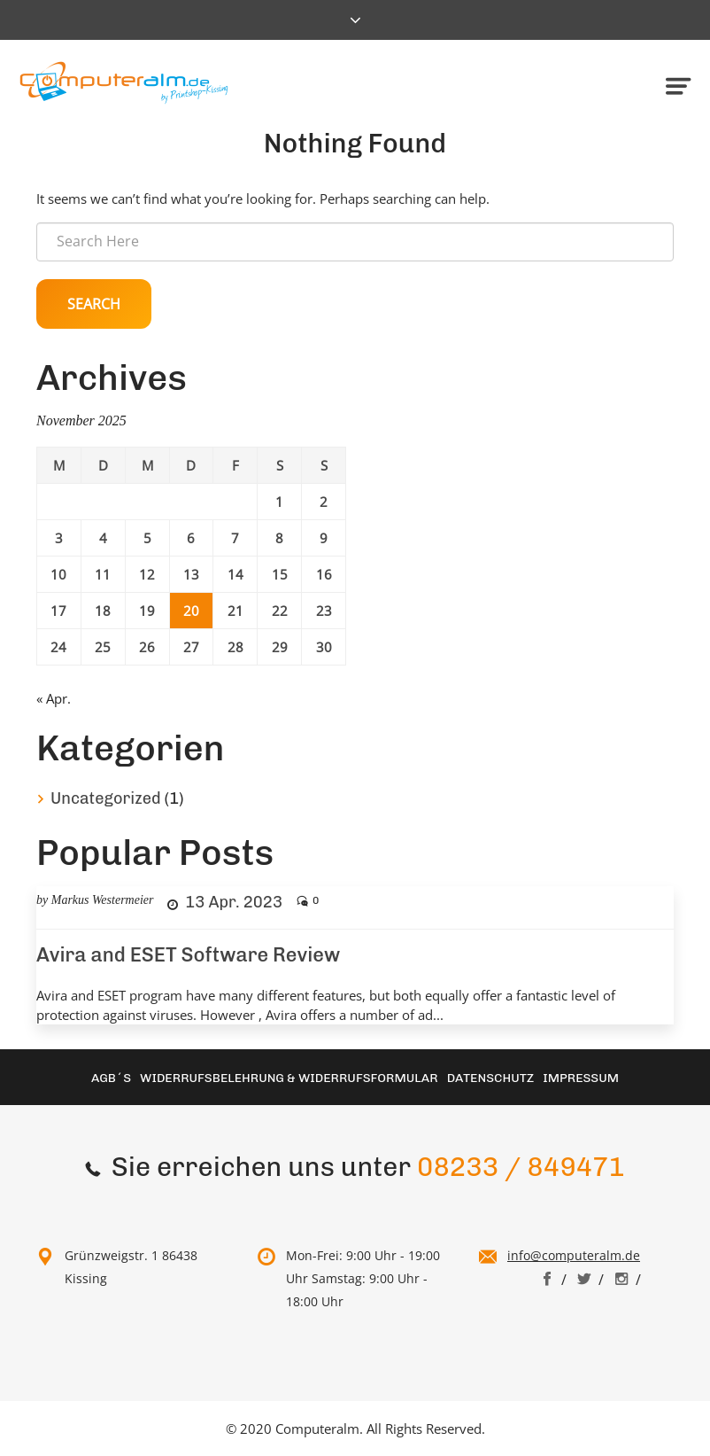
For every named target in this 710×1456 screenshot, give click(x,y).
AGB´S (111, 1078)
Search (93, 304)
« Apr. (53, 698)
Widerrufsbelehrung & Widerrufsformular (289, 1078)
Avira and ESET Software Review (188, 955)
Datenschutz (491, 1078)
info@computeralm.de (573, 1255)
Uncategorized (105, 798)
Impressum (581, 1078)
